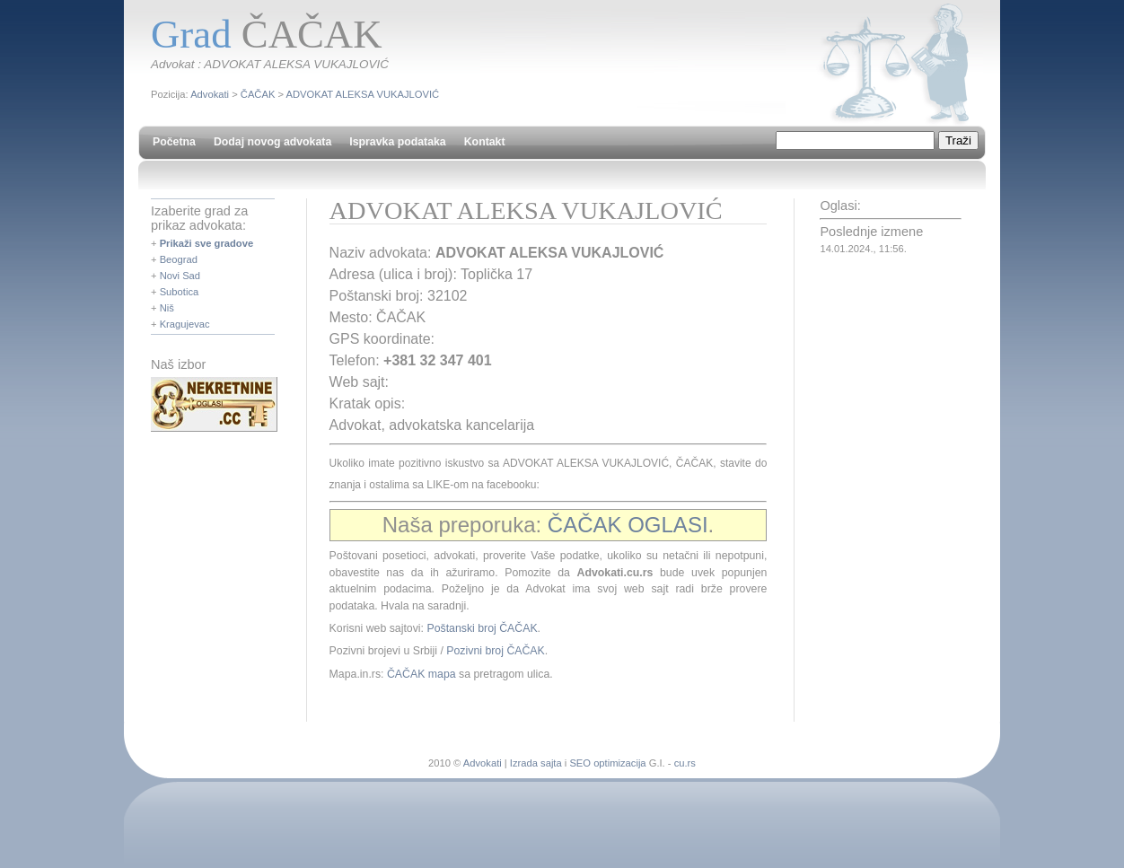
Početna (174, 142)
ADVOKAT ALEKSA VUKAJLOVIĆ (363, 94)
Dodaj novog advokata (272, 142)
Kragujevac (185, 324)
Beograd (179, 259)
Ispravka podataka (397, 142)
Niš (167, 307)
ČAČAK (258, 94)
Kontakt (484, 142)
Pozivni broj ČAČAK (495, 650)
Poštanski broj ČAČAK (481, 628)
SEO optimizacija (607, 763)
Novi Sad (180, 275)
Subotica (179, 291)
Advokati (209, 94)
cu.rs (685, 763)
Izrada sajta (536, 763)
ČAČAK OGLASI (628, 525)
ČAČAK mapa (421, 674)
